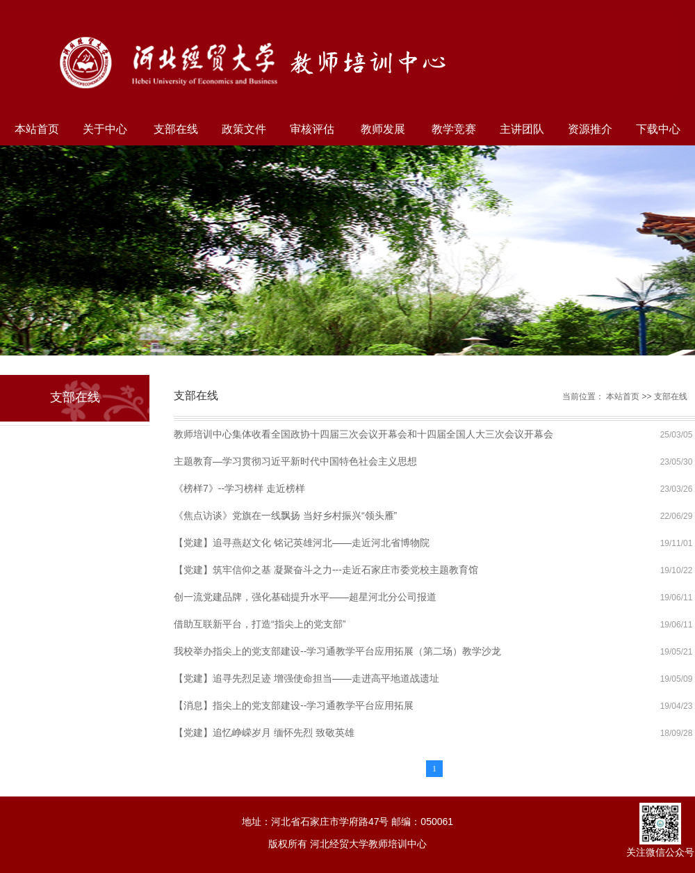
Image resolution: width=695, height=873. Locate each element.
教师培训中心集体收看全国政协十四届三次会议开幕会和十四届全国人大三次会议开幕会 (363, 434)
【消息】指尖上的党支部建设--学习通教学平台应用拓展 (294, 705)
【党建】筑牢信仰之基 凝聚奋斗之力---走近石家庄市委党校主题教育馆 (326, 569)
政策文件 (244, 129)
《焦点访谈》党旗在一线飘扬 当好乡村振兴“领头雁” (285, 515)
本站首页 (37, 129)
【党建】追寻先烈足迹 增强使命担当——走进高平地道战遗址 (306, 678)
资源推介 (590, 129)
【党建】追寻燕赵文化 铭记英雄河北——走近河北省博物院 (302, 542)
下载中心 (658, 129)
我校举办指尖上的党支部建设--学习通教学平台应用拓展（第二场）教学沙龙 (337, 651)
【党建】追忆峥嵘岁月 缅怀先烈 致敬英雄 (264, 732)
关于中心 (105, 129)
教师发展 (383, 129)
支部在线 (176, 129)
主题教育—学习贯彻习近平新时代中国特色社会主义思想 (295, 461)
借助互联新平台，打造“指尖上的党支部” (259, 624)
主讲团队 (522, 129)
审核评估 (312, 129)
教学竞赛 (454, 129)
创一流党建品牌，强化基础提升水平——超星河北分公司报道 (305, 596)
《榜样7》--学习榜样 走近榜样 (239, 488)
